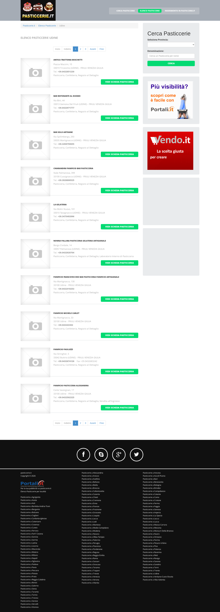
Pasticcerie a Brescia (90, 488)
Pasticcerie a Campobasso (154, 491)
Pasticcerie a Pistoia (29, 573)
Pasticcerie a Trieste (90, 573)
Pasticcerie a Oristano (152, 537)
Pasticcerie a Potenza (152, 549)
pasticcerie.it (26, 472)
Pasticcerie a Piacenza (91, 546)
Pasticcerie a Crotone (152, 500)
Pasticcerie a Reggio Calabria (33, 579)
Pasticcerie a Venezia (91, 576)
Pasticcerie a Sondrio (152, 564)
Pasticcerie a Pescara (30, 570)
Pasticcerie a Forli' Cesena (32, 533)
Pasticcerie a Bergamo (30, 509)
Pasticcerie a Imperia (152, 512)
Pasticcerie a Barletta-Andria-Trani (35, 506)
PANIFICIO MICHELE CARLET (66, 313)
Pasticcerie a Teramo (91, 567)
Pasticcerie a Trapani (91, 570)
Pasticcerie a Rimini (29, 582)
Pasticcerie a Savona (151, 561)
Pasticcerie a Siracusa (91, 564)
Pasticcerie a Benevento (153, 482)
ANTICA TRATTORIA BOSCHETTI (67, 59)
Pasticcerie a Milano (29, 555)
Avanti (93, 49)
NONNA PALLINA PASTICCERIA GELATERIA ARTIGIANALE (79, 240)
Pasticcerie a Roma (90, 558)
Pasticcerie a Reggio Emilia (93, 555)
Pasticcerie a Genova (152, 509)
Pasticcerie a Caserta (91, 494)
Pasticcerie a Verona (90, 579)
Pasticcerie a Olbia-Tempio (93, 537)
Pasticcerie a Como (151, 497)
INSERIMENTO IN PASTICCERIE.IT (180, 10)
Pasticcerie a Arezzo (90, 476)
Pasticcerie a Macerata (30, 549)
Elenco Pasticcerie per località (33, 491)
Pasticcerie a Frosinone (91, 509)
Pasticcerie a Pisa (150, 546)
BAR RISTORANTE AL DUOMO (67, 96)
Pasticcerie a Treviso (29, 598)
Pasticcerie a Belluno (90, 482)
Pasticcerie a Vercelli (29, 604)
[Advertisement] (170, 201)
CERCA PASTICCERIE (125, 10)
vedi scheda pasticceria (119, 81)
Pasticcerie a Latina (29, 543)
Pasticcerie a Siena (29, 588)
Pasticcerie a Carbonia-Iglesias (34, 518)
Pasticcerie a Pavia (29, 567)
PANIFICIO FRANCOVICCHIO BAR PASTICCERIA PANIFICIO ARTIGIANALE (86, 277)
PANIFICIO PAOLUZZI (63, 349)
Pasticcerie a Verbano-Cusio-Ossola (158, 576)
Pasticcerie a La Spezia (152, 515)
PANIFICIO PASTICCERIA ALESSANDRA (71, 385)
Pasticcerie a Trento (151, 570)
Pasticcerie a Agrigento (30, 497)
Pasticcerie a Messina (152, 527)
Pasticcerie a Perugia (91, 543)
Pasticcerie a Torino (29, 595)
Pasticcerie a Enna (89, 503)
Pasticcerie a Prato (29, 576)
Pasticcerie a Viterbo (90, 582)
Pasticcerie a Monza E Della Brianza (158, 531)
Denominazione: (155, 51)
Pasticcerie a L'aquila (90, 515)
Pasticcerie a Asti (28, 503)
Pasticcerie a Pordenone (92, 549)
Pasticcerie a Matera (29, 552)
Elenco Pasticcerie (47, 25)
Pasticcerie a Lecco (151, 518)
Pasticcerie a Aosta (29, 500)
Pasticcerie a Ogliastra (30, 561)
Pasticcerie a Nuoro (151, 534)
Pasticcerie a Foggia (151, 506)
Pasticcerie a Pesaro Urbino (154, 543)
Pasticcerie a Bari (150, 479)
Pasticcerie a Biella (90, 485)
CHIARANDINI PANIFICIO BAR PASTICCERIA (73, 168)
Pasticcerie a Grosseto (91, 512)
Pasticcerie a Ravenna (152, 552)
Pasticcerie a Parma (151, 540)
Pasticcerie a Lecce (90, 518)
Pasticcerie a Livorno (29, 546)
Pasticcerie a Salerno (29, 585)
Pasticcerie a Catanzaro (31, 521)
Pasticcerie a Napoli (29, 558)
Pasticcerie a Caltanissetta (93, 491)
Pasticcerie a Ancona (152, 472)
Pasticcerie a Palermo (91, 540)
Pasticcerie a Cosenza (30, 524)
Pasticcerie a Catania (152, 494)
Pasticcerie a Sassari (90, 561)
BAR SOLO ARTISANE (63, 132)
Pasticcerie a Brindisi (152, 488)
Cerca (171, 63)
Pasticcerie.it (29, 25)
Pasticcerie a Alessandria (92, 472)
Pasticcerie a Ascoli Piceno (154, 476)
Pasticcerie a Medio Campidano (95, 527)
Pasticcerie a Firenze (90, 506)
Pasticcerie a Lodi (89, 521)
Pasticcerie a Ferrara (29, 530)
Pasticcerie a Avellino (91, 479)
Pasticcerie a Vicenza (29, 607)
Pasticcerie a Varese (29, 601)
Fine (102, 49)
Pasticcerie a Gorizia (29, 536)
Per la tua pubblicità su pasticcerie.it (36, 488)
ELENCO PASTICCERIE (150, 10)
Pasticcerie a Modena (91, 531)
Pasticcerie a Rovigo (151, 558)
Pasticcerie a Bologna (152, 485)
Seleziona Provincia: (157, 39)
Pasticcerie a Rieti (150, 555)
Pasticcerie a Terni (151, 567)
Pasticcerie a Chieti (90, 497)
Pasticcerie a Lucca (151, 521)
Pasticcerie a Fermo (151, 503)
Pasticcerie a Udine (151, 573)
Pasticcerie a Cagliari (29, 515)
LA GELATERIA (60, 204)
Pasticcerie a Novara (90, 534)
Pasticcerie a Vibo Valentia (154, 579)
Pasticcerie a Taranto (30, 591)
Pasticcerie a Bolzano (30, 512)
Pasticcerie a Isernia (29, 540)
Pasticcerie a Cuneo (29, 527)
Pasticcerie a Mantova (91, 524)
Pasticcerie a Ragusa (90, 552)
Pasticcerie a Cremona (91, 500)
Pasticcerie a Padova (29, 564)
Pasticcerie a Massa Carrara (155, 524)
